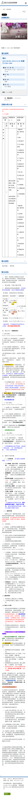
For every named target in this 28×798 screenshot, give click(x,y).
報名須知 (5, 272)
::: (1, 9)
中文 (24, 11)
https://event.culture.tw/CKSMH (12, 335)
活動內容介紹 (6, 104)
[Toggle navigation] (25, 3)
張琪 (6, 81)
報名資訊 (5, 261)
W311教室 (8, 86)
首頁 (4, 9)
